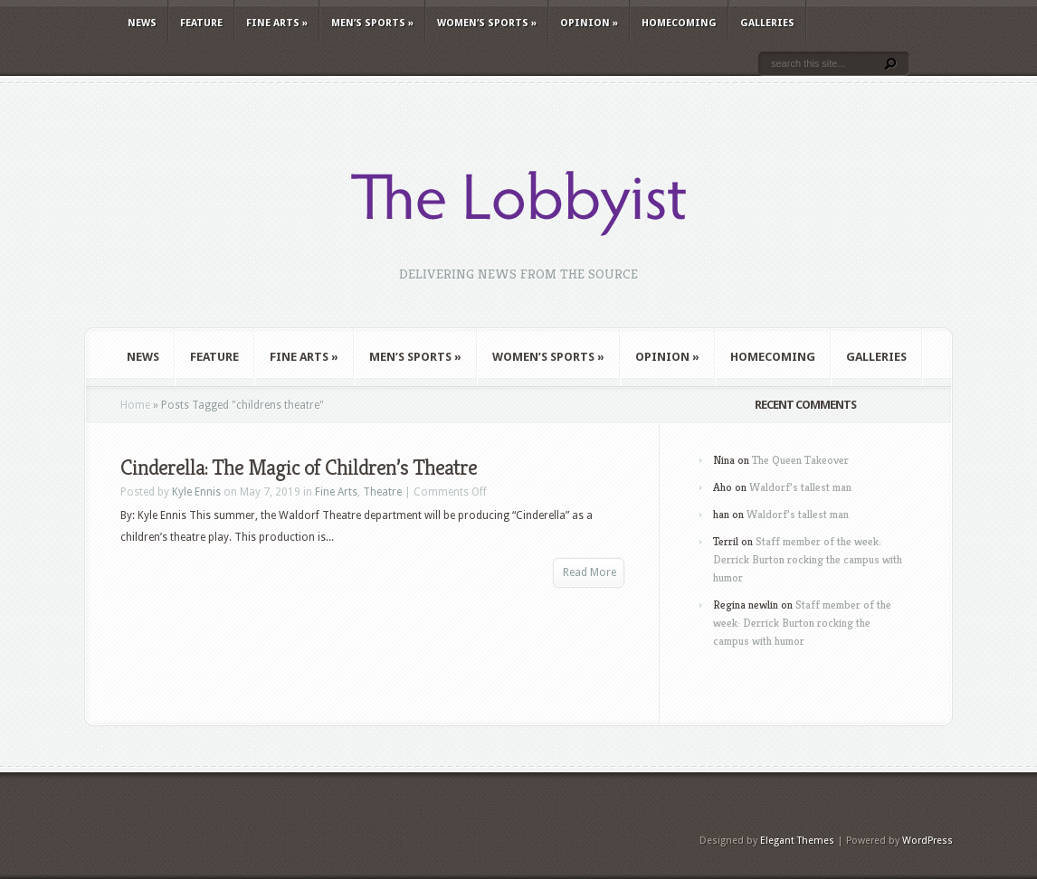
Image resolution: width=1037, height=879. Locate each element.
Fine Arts (277, 23)
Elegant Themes (797, 840)
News (142, 23)
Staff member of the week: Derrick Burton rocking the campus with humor (807, 559)
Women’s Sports (487, 23)
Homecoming (679, 23)
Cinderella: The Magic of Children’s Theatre (298, 467)
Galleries (767, 23)
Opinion (589, 23)
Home (135, 405)
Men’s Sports (372, 23)
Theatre (382, 492)
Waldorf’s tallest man (800, 487)
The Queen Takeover (800, 460)
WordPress (927, 840)
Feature (201, 23)
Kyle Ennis (196, 492)
